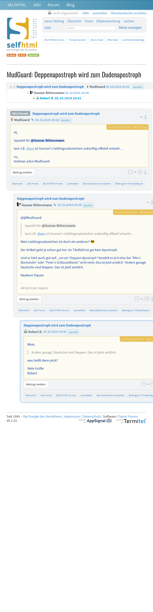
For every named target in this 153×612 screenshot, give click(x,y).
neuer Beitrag (54, 21)
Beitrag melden (22, 172)
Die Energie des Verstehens (42, 416)
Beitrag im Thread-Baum (129, 183)
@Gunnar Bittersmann (47, 140)
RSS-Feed (113, 40)
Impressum (72, 416)
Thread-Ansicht (77, 40)
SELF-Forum (20, 114)
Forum (53, 4)
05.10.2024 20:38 (69, 205)
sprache (65, 120)
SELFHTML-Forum (54, 40)
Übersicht (74, 21)
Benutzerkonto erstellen (97, 183)
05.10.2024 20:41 (55, 332)
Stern (30, 148)
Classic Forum (127, 416)
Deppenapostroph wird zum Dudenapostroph (66, 113)
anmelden (73, 183)
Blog (70, 4)
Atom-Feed (97, 40)
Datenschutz (92, 416)
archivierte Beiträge (133, 40)
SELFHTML (16, 4)
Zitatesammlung (108, 21)
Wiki (37, 4)
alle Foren (32, 183)
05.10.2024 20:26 (47, 120)
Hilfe (48, 28)
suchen (129, 21)
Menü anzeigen (130, 28)
